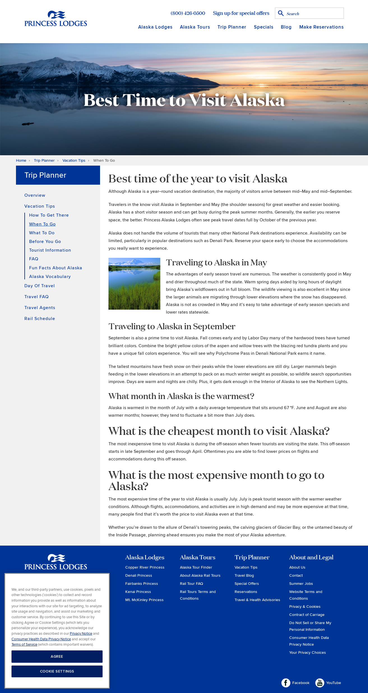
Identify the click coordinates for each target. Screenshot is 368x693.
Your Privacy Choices (307, 652)
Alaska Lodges (155, 27)
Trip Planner (231, 27)
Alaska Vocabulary (50, 276)
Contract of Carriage (307, 614)
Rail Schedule (39, 318)
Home (21, 160)
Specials (264, 27)
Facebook (295, 682)
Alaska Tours (195, 27)
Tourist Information (50, 250)
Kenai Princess (138, 591)
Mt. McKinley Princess (144, 599)
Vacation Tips (74, 160)
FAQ (33, 259)
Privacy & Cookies (305, 606)
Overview (34, 195)
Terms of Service (24, 644)
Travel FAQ (36, 297)
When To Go (42, 224)
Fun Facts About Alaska (55, 268)
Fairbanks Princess (141, 583)
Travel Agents (39, 307)
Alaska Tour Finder (196, 567)
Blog (286, 27)
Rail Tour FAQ (191, 583)
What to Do (42, 233)
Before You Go (45, 241)
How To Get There (49, 215)
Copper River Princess (145, 567)
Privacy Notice (81, 633)
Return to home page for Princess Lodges (55, 18)
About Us (297, 567)
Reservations (246, 591)
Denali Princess (138, 575)
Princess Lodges (55, 565)
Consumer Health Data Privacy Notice (41, 639)
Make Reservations (321, 27)
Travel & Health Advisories (257, 599)
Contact (296, 575)
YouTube (328, 682)
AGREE (57, 656)
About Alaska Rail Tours (200, 575)
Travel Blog (244, 575)
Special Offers (247, 583)
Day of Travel (39, 286)
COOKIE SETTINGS (57, 671)
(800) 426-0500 (188, 13)
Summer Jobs (301, 583)
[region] (57, 631)
